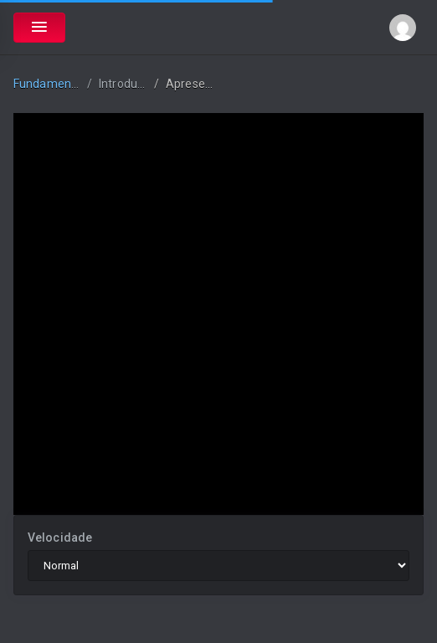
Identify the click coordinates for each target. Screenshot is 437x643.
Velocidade (60, 537)
